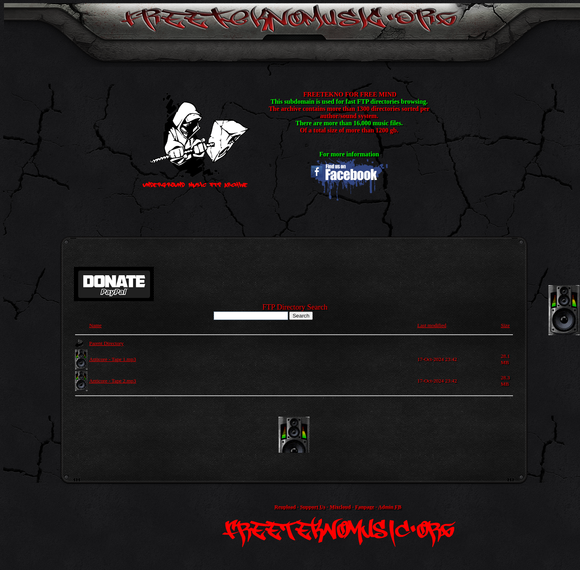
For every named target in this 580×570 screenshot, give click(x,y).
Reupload (285, 507)
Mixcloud (340, 507)
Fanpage (364, 507)
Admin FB (389, 507)
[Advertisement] (294, 435)
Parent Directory (106, 343)
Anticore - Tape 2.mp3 (112, 381)
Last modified (432, 325)
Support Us (312, 507)
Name (95, 325)
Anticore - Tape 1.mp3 (112, 359)
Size (505, 325)
